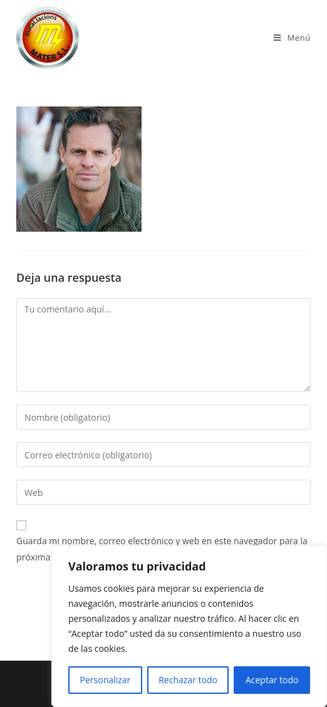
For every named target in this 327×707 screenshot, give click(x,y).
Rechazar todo (187, 680)
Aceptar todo (272, 680)
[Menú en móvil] (292, 37)
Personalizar (105, 680)
